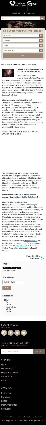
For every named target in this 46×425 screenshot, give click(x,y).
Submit (39, 351)
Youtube (24, 333)
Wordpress (4, 333)
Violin (8, 311)
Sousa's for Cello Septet (23, 197)
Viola (8, 309)
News (39, 256)
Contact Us (38, 417)
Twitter (17, 333)
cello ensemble (21, 245)
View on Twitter (8, 270)
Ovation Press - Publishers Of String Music (23, 6)
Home (6, 417)
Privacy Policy (28, 417)
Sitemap (12, 417)
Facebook (11, 333)
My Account (16, 13)
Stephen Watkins (30, 241)
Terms (20, 417)
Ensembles (11, 306)
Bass (8, 302)
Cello (8, 304)
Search (23, 56)
